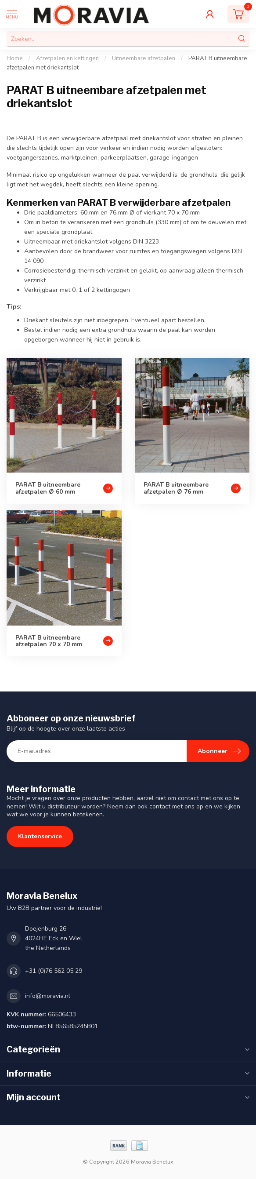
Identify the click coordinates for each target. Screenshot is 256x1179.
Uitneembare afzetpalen (143, 58)
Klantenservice (40, 836)
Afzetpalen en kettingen (67, 58)
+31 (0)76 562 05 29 (53, 971)
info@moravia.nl (47, 996)
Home (15, 58)
